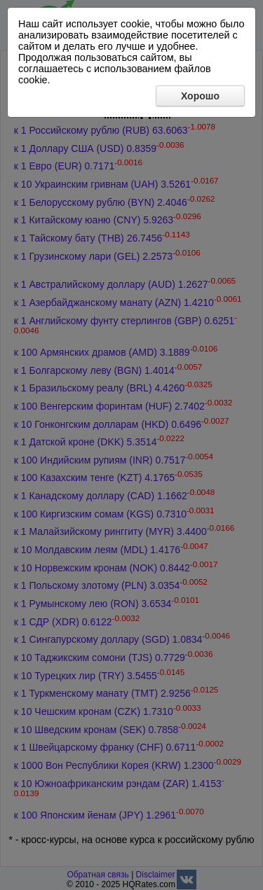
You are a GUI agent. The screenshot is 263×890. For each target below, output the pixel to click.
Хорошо (200, 96)
